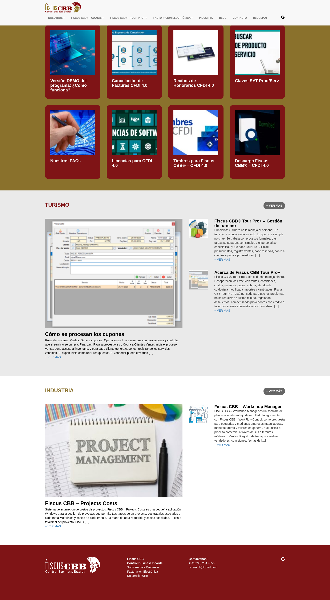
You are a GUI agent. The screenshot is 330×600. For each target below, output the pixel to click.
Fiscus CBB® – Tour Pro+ (128, 17)
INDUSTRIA (206, 17)
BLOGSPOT (260, 17)
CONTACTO (240, 17)
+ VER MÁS (274, 205)
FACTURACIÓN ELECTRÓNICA (173, 17)
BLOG (222, 17)
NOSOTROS (56, 17)
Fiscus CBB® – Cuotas (87, 17)
